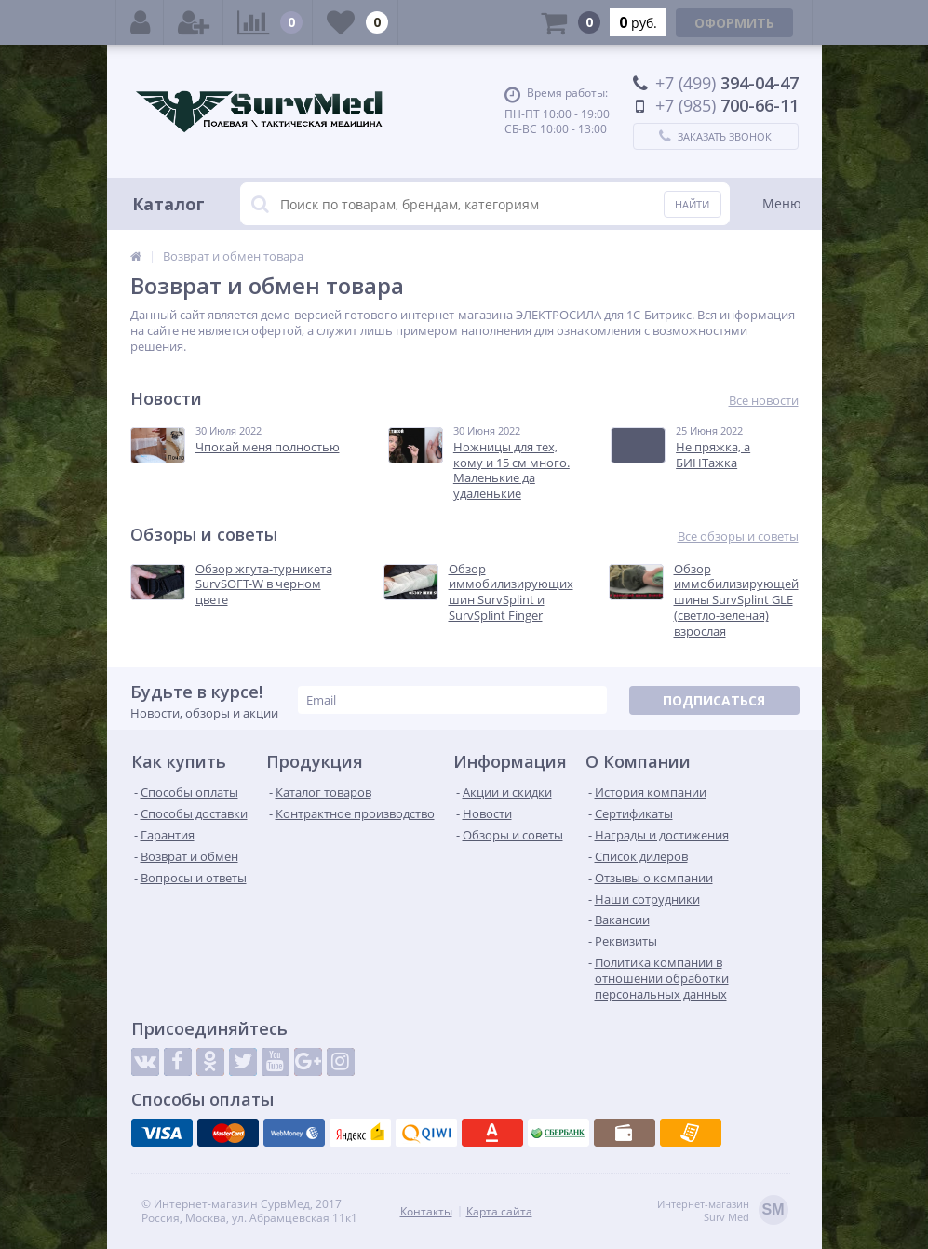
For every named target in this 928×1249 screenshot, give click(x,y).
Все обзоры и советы (738, 536)
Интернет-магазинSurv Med (722, 1211)
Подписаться (714, 700)
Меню (781, 203)
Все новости (764, 401)
